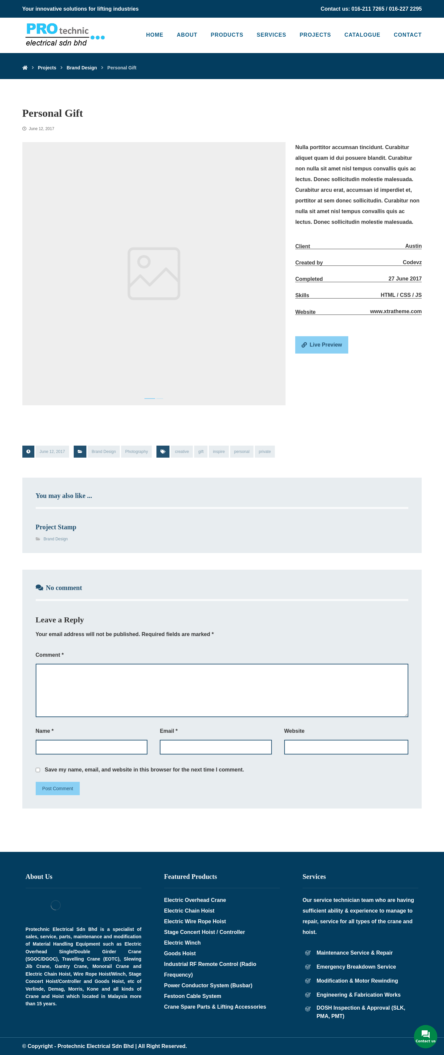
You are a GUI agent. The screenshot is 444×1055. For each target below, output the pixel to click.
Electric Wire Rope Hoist (195, 921)
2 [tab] (159, 398)
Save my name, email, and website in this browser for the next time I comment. (144, 769)
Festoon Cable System (192, 996)
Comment (50, 655)
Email (168, 731)
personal (242, 451)
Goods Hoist (180, 953)
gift (200, 451)
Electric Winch (182, 943)
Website (294, 731)
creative (182, 451)
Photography (136, 451)
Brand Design (104, 451)
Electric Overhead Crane (195, 900)
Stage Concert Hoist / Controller (204, 932)
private (265, 451)
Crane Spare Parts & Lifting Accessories (215, 1007)
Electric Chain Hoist (189, 911)
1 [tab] (149, 398)
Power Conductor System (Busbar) (208, 985)
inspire (219, 451)
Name (45, 731)
